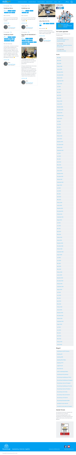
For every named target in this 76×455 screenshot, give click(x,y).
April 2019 (59, 301)
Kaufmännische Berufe (22, 1)
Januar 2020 (59, 275)
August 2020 (59, 254)
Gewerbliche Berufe (32, 1)
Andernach (31, 38)
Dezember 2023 (60, 141)
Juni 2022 (59, 190)
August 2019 (59, 289)
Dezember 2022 (60, 173)
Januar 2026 (59, 69)
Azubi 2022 (27, 10)
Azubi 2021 (9, 10)
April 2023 (59, 161)
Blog (10, 12)
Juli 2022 (59, 188)
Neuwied (35, 42)
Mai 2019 (59, 298)
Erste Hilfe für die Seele (65, 50)
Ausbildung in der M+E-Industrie (63, 351)
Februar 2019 (59, 306)
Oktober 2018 (59, 318)
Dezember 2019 (60, 277)
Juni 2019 (59, 295)
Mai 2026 (59, 57)
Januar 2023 (59, 170)
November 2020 (60, 246)
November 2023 (60, 144)
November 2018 (60, 315)
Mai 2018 (59, 332)
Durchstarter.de (60, 368)
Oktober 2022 (59, 179)
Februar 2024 (59, 135)
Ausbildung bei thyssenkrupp (62, 374)
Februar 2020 (59, 272)
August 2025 (59, 83)
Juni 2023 (59, 156)
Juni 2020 (59, 260)
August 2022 (59, 185)
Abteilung (27, 38)
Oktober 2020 (59, 248)
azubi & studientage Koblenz (62, 371)
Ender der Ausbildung (25, 42)
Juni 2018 (59, 330)
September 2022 (60, 182)
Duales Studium (49, 1)
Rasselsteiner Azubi (7, 40)
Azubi (44, 23)
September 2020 (60, 251)
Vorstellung (13, 12)
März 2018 (59, 338)
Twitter (60, 8)
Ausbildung (23, 40)
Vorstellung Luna (25, 8)
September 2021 (60, 217)
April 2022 (59, 196)
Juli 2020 (59, 257)
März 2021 (59, 234)
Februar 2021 (59, 237)
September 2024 (60, 115)
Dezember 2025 (60, 72)
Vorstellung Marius (8, 8)
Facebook (57, 8)
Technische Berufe (41, 1)
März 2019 (59, 303)
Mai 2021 (59, 228)
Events (55, 1)
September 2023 (60, 150)
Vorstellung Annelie (8, 34)
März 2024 (59, 132)
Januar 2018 (59, 344)
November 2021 (60, 211)
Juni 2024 (59, 124)
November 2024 (60, 109)
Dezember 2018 (60, 312)
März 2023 (59, 164)
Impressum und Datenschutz (54, 449)
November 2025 (60, 75)
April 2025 (59, 95)
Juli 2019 (59, 292)
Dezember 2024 (60, 106)
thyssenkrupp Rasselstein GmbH (63, 400)
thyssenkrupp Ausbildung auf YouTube (64, 386)
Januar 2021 (59, 240)
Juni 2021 (59, 225)
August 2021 (59, 219)
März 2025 (59, 98)
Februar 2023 (59, 167)
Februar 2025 (59, 101)
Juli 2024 (59, 121)
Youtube (69, 446)
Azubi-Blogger (6, 12)
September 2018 (60, 321)
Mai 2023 (59, 159)
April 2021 (59, 231)
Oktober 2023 (59, 147)
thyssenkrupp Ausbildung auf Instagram (64, 380)
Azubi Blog (13, 10)
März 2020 (59, 269)
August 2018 (59, 324)
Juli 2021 (59, 222)
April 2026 (59, 60)
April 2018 (59, 335)
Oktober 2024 (59, 112)
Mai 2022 (59, 193)
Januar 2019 (59, 309)
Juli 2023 (59, 153)
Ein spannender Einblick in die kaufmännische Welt (65, 40)
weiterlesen (6, 23)
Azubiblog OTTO (60, 362)
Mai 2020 (59, 263)
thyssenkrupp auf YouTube (62, 391)
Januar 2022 (59, 205)
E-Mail (63, 8)
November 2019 (60, 280)
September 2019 (60, 286)
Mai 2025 (59, 92)
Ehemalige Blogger (11, 27)
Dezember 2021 (60, 208)
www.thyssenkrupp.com (69, 449)
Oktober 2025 (59, 77)
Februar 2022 (59, 202)
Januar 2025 (59, 104)
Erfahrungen (31, 42)
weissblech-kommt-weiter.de (62, 403)
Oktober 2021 (59, 214)
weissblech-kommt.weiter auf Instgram (64, 406)
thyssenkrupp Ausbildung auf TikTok (64, 377)
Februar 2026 (59, 66)
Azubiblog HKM (60, 357)
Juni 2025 (59, 89)
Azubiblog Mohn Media (61, 359)
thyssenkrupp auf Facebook (62, 397)
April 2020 (59, 266)
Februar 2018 (59, 341)
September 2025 (60, 80)
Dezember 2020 (60, 243)
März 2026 (59, 63)
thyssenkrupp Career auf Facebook (63, 388)
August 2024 (59, 118)
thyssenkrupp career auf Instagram (63, 383)
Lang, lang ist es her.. (44, 21)
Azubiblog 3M (59, 354)
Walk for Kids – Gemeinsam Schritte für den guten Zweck (65, 45)
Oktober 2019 (59, 283)
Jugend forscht (60, 365)
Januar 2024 (59, 138)
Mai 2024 (59, 127)
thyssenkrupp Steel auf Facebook (63, 394)
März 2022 (59, 199)
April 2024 (59, 130)
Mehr (60, 1)
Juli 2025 (59, 86)
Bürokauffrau (30, 40)
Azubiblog (10, 38)
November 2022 (60, 176)
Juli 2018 (59, 327)
